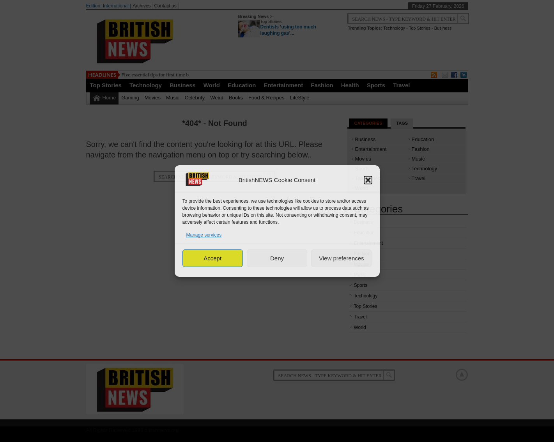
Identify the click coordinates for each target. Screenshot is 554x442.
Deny (277, 258)
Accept (212, 258)
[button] (368, 180)
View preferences (341, 258)
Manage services (204, 235)
